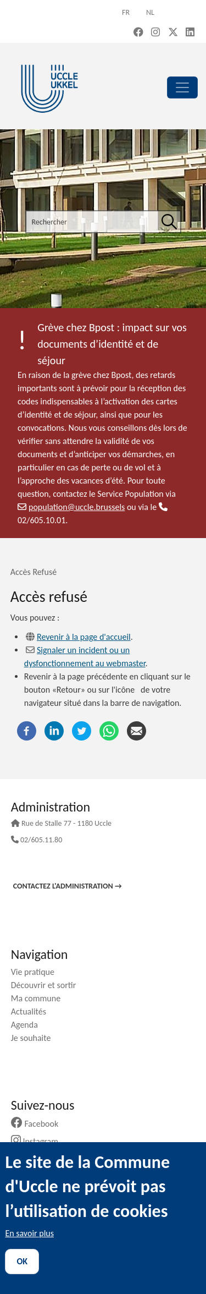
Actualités (32, 1011)
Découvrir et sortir (47, 985)
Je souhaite (35, 1038)
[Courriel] (136, 730)
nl (150, 12)
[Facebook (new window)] (138, 33)
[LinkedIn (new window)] (190, 33)
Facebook (39, 1123)
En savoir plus (29, 1233)
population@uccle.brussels (71, 507)
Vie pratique (36, 972)
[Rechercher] (169, 221)
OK (21, 1261)
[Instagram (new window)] (155, 33)
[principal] (182, 87)
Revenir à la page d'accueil (84, 637)
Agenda (28, 1024)
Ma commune (39, 998)
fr (126, 12)
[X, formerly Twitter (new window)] (173, 33)
